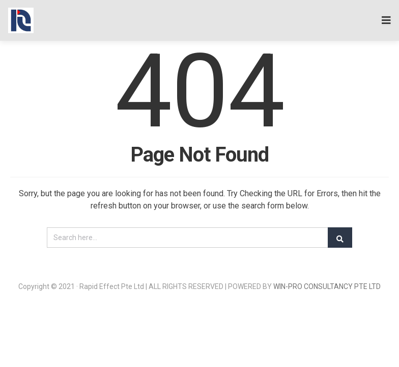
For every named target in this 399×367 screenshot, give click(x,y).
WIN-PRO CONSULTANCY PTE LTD (327, 286)
